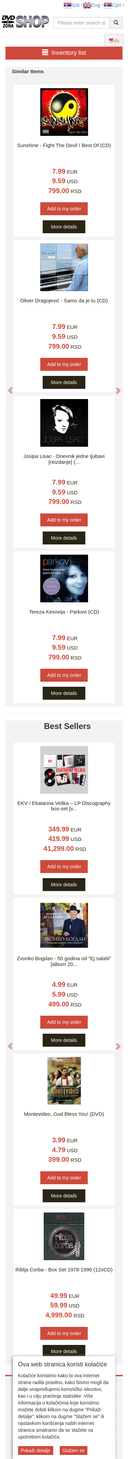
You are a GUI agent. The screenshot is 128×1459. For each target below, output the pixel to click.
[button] (7, 387)
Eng (91, 5)
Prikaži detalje (36, 1450)
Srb (71, 5)
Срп (112, 5)
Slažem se (73, 1450)
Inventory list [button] (64, 52)
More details (64, 226)
